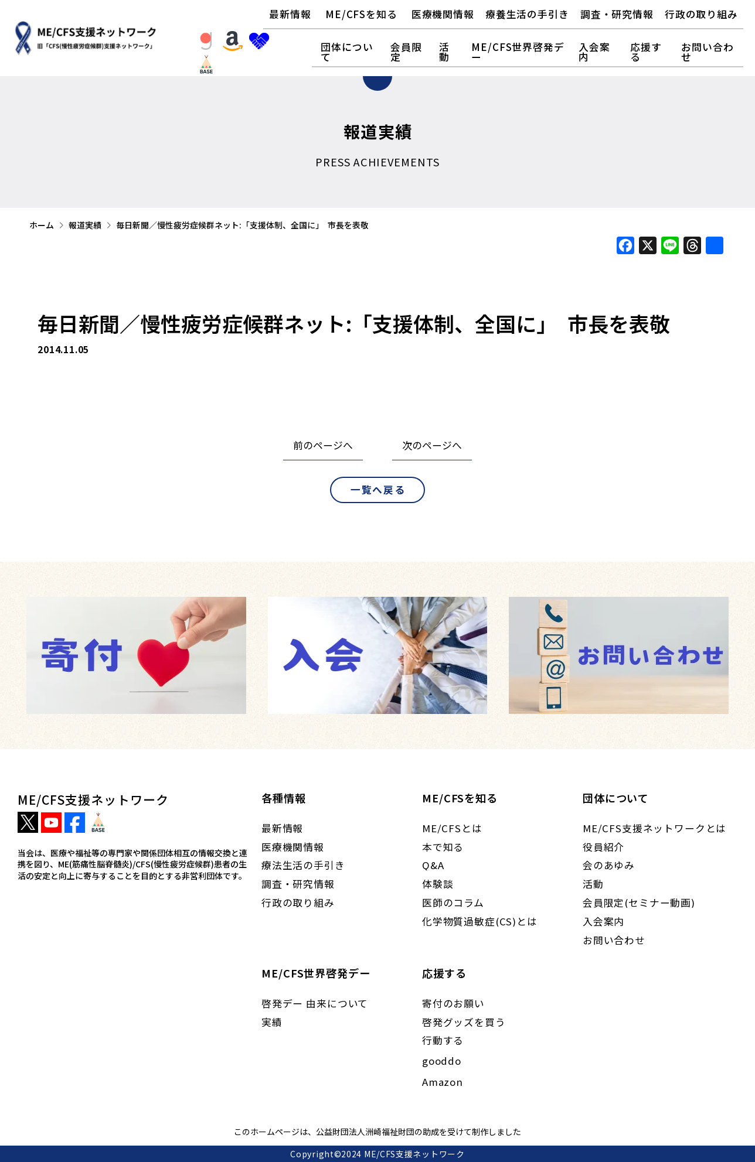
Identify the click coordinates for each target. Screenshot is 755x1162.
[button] (361, 14)
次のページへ (432, 445)
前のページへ (323, 445)
